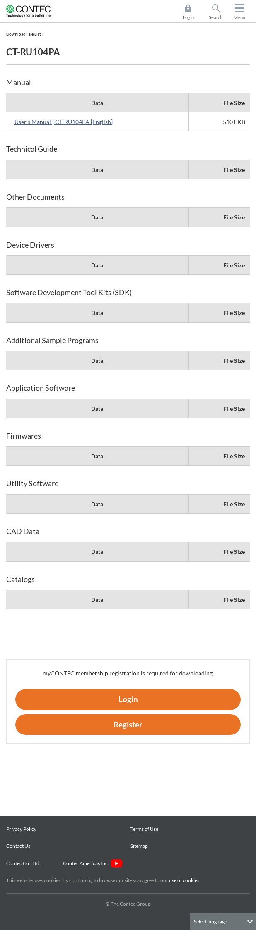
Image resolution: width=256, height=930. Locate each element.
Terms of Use (144, 829)
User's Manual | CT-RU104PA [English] (63, 121)
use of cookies (184, 880)
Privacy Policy (21, 829)
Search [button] (219, 12)
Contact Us (18, 846)
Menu (239, 17)
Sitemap (139, 846)
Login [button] (192, 12)
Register (128, 724)
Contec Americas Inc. (92, 863)
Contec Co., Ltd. (24, 863)
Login (128, 699)
